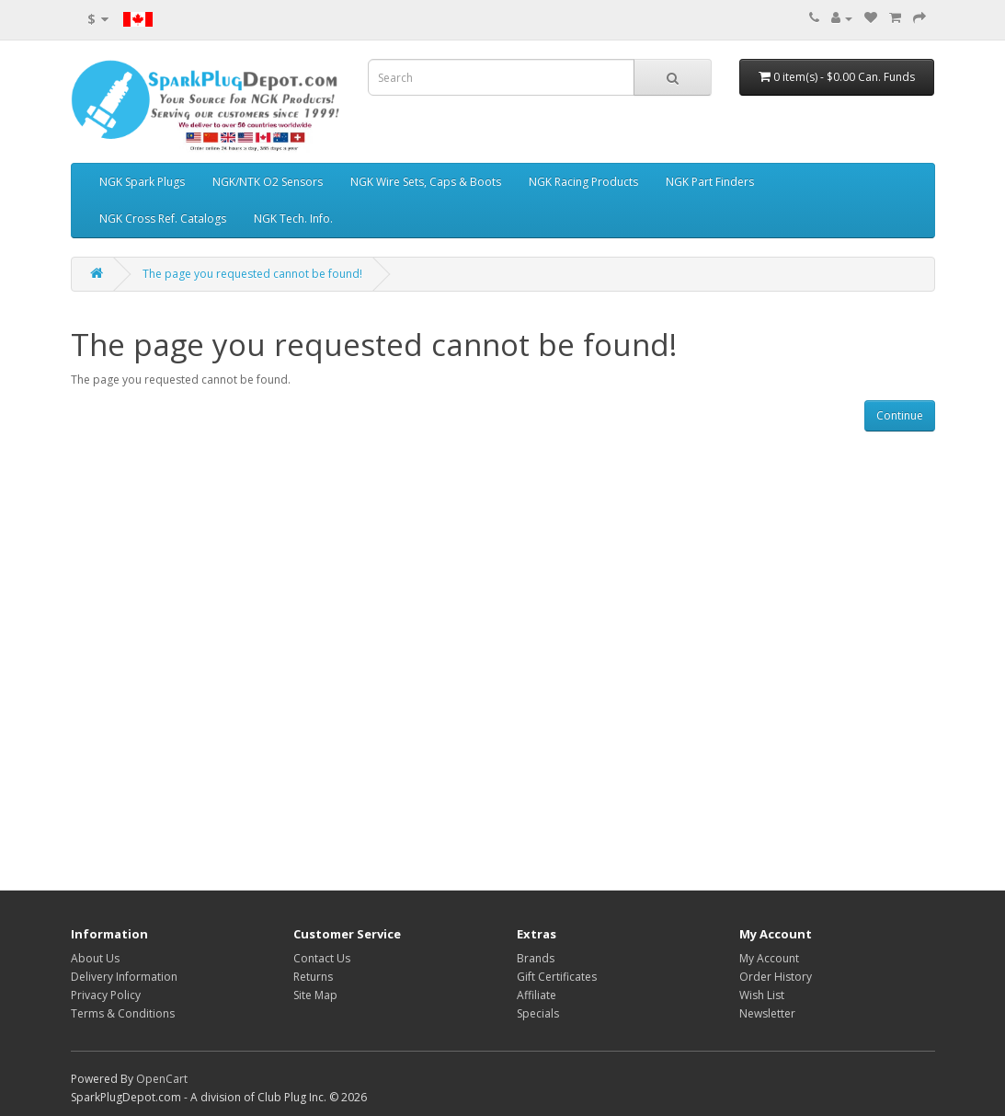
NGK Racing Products (583, 182)
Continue (899, 415)
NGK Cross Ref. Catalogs (162, 218)
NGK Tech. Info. (293, 218)
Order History (775, 976)
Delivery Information (124, 976)
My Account (769, 958)
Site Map (315, 995)
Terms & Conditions (123, 1013)
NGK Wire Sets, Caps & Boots (425, 182)
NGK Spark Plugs (142, 182)
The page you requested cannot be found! (252, 274)
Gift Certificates (557, 976)
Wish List (761, 995)
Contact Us (321, 958)
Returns (313, 976)
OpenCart (162, 1079)
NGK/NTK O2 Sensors (267, 182)
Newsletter (767, 1013)
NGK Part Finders (710, 182)
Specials (538, 1013)
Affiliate (536, 995)
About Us (95, 958)
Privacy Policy (106, 995)
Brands (535, 958)
